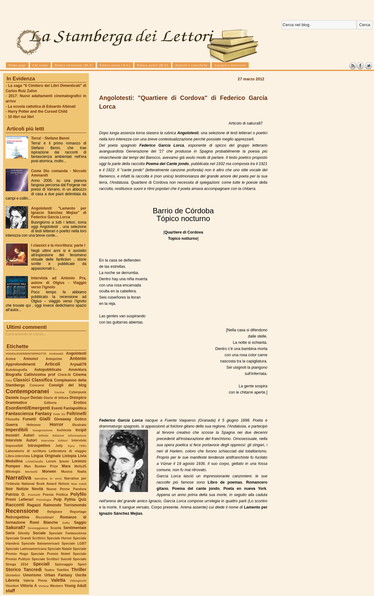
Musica (66, 471)
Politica (62, 494)
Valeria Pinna (35, 580)
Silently (24, 533)
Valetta (58, 580)
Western (56, 586)
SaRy (66, 522)
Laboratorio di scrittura (26, 451)
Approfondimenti (20, 364)
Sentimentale (74, 528)
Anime (11, 359)
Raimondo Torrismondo (64, 505)
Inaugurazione (43, 430)
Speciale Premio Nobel (50, 554)
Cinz (9, 380)
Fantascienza (19, 413)
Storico (13, 569)
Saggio (80, 522)
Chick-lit (64, 374)
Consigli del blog (67, 385)
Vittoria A (28, 586)
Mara (66, 466)
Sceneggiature (38, 528)
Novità (37, 489)
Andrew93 (56, 353)
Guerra (12, 425)
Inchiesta (64, 430)
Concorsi (37, 385)
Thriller (78, 569)
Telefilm (63, 570)
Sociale (39, 533)
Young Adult (75, 586)
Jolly (59, 445)
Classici (21, 379)
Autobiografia (16, 369)
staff (10, 590)
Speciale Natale (59, 549)
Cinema (79, 374)
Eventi (57, 408)
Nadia (81, 471)
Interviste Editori (54, 440)
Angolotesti (76, 353)
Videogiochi (78, 580)
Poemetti (34, 494)
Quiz (82, 499)
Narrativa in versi (48, 478)
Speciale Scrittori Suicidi (51, 559)
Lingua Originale (46, 456)
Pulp (58, 499)
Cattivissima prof (39, 374)
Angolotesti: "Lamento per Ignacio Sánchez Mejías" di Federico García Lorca (58, 212)
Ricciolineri (44, 517)
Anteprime (54, 359)
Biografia (14, 374)
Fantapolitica (75, 408)
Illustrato (79, 425)
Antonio (78, 358)
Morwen (49, 471)
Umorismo (32, 575)
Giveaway (62, 419)
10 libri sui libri (21, 117)
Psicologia (43, 499)
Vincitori (12, 586)
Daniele (12, 397)
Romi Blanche (44, 522)
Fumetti (29, 419)
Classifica (42, 379)
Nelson (64, 483)
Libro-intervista (18, 456)
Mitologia (13, 471)
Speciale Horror (59, 538)
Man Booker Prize (41, 466)
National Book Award (39, 483)
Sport (82, 564)
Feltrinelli (76, 413)
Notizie (22, 489)
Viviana (43, 586)
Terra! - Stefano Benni (50, 138)
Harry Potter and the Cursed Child (37, 111)
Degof (24, 398)
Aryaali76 (78, 364)
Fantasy (43, 413)
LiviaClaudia (34, 461)
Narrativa (18, 477)
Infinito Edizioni (51, 435)
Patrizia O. (15, 494)
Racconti (15, 504)
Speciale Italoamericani (41, 543)
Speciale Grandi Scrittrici (26, 538)
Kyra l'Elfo (77, 445)
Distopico (78, 397)
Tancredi (33, 569)
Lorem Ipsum (57, 461)
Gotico (80, 419)
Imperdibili (17, 429)
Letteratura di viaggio (67, 451)
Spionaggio (64, 564)
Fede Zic (59, 414)
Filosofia (12, 419)
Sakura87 (15, 527)
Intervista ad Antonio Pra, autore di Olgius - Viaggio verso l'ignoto (58, 282)
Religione (54, 511)
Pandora (79, 489)
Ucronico (13, 575)
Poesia (48, 494)
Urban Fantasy (58, 575)
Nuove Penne (58, 489)
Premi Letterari (19, 499)
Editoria (50, 402)
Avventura (77, 369)
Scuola (55, 528)
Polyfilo (78, 494)
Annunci (30, 359)
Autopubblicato (47, 369)
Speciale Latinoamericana (26, 549)
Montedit (31, 471)
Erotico (80, 402)
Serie (10, 533)
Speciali (41, 563)
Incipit (80, 430)
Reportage (78, 511)
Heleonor (33, 425)
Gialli (45, 418)
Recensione (22, 511)
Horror (56, 424)
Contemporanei (27, 391)
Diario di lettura (56, 398)
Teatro (49, 570)
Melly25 (80, 466)
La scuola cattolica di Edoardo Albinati (41, 106)
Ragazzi (34, 505)
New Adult (78, 483)
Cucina (60, 392)
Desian (37, 397)
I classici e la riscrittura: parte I (58, 245)
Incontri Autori (20, 435)
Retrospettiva (17, 517)
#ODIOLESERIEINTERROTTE (26, 353)
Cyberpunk (77, 392)
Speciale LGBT (74, 543)
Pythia (70, 499)
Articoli (52, 364)
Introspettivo (39, 445)
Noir (9, 489)
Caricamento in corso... (26, 334)
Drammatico (16, 402)
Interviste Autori (21, 440)
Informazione (77, 435)
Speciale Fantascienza (67, 533)
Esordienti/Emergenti (28, 407)
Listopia (69, 456)
